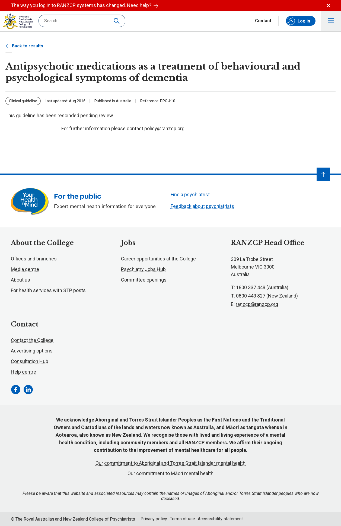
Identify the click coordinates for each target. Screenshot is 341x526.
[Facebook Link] (15, 389)
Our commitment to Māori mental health (170, 473)
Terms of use (182, 518)
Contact (263, 20)
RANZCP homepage (18, 21)
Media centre (25, 269)
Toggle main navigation (331, 21)
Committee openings (144, 280)
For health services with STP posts (48, 290)
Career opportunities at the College (158, 259)
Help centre (23, 372)
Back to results (24, 45)
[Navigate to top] (323, 174)
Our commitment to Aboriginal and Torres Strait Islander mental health (170, 463)
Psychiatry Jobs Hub (143, 269)
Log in (298, 21)
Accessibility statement (220, 518)
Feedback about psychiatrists (202, 206)
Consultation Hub (29, 361)
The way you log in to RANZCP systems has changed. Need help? (84, 5)
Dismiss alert (328, 5)
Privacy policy (154, 518)
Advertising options (32, 351)
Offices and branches (34, 259)
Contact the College (32, 340)
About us (20, 280)
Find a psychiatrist (190, 194)
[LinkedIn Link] (28, 389)
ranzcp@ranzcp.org (257, 304)
